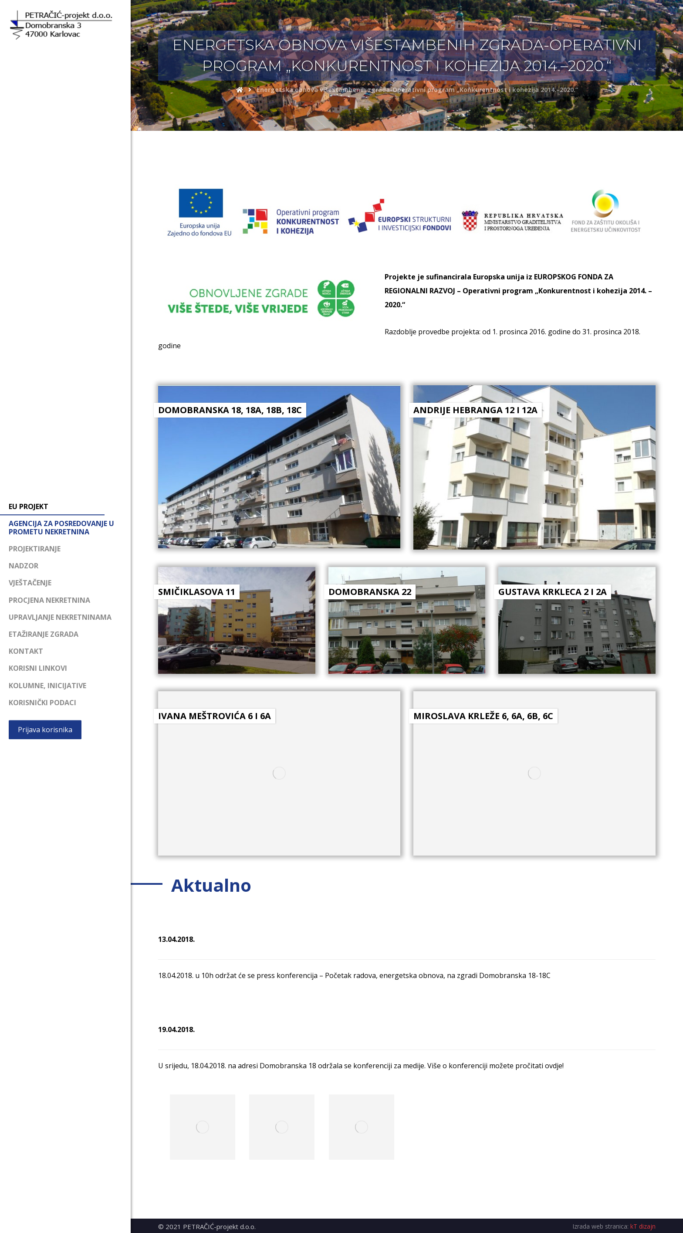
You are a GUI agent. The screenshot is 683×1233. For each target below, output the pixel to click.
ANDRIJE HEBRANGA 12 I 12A (475, 410)
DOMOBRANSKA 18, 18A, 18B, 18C (230, 410)
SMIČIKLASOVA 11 (196, 592)
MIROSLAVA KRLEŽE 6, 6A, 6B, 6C (483, 716)
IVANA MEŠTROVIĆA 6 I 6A (214, 716)
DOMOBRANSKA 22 (369, 592)
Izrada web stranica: (600, 1226)
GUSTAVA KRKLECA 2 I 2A (552, 592)
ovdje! (554, 1065)
